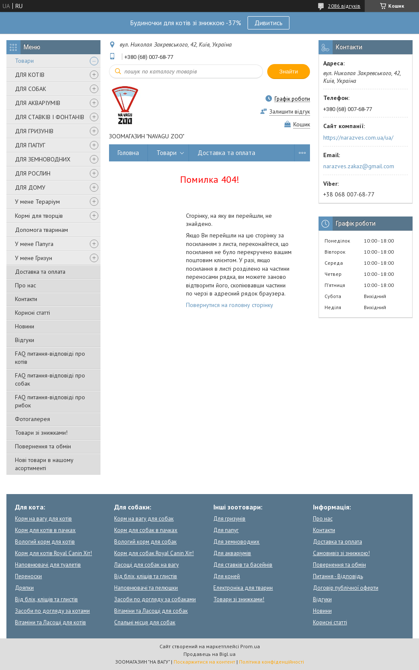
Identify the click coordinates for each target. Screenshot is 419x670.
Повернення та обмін (43, 446)
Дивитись (268, 22)
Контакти (26, 299)
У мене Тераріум (37, 201)
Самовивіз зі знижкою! (341, 553)
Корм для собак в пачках (145, 530)
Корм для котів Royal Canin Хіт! (53, 553)
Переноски (28, 576)
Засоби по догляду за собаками (155, 599)
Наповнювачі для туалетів (48, 564)
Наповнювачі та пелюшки (146, 587)
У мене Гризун (33, 258)
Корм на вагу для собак (144, 518)
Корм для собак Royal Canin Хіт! (154, 553)
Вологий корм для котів (45, 541)
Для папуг (226, 530)
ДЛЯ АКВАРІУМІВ (37, 103)
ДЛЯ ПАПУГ (30, 145)
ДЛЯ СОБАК (30, 89)
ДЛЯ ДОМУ (30, 187)
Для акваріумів (232, 553)
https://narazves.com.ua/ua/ (358, 137)
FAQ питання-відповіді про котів (50, 358)
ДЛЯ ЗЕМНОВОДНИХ (43, 159)
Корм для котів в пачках (45, 530)
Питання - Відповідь (338, 576)
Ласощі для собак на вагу (146, 564)
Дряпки (24, 587)
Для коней (226, 576)
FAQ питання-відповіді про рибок (50, 401)
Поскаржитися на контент (204, 661)
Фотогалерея (32, 419)
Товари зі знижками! (41, 432)
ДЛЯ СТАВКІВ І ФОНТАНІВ (49, 117)
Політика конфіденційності (271, 661)
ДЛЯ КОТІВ (29, 75)
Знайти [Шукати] (288, 71)
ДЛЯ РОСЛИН (32, 173)
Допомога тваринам (41, 230)
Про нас (25, 285)
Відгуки (24, 340)
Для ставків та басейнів (242, 564)
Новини (24, 326)
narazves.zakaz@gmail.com (358, 166)
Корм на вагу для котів (43, 518)
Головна (128, 152)
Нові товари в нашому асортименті (44, 464)
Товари (24, 60)
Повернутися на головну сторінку (229, 305)
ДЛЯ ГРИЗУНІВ (34, 131)
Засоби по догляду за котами (52, 610)
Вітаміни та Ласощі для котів (50, 622)
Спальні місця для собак (144, 622)
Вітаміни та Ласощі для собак (151, 610)
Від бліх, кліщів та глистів (46, 599)
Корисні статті (32, 312)
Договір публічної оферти (345, 587)
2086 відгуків (344, 6)
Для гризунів (229, 518)
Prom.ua (250, 646)
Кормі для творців (39, 215)
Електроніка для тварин (243, 587)
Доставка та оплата (40, 271)
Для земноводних (236, 541)
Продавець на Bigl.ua (209, 654)
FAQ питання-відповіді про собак (50, 379)
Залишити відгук (289, 111)
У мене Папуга (34, 244)
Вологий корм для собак (145, 541)
